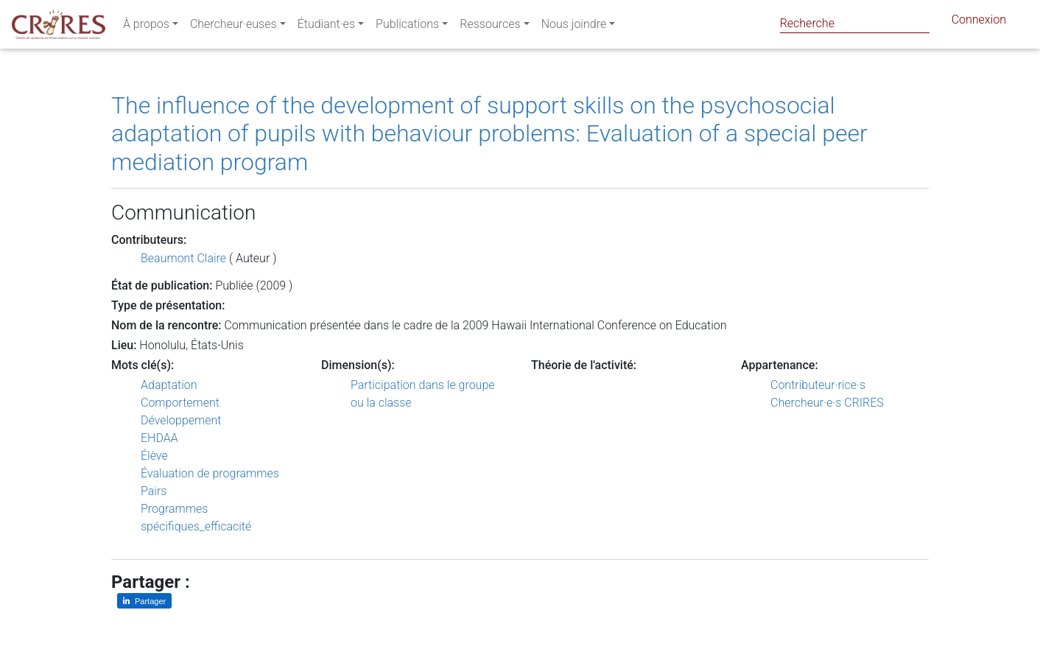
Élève (154, 456)
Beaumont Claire (183, 258)
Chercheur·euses (233, 27)
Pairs (153, 491)
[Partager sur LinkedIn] (144, 601)
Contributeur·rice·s (817, 385)
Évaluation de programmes (210, 473)
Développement (181, 420)
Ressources (490, 27)
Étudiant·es (326, 27)
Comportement (180, 403)
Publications (407, 27)
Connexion (979, 22)
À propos (146, 27)
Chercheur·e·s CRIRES (827, 403)
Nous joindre (574, 27)
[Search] (855, 23)
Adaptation (169, 385)
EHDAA (159, 438)
